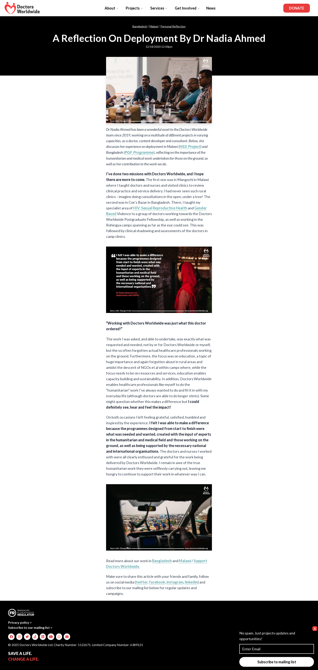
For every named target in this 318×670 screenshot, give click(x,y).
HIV (136, 208)
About (111, 8)
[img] (11, 636)
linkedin (191, 582)
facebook (157, 582)
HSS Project (189, 147)
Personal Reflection (173, 26)
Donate (296, 8)
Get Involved (187, 8)
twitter (142, 582)
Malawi (153, 26)
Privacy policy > (20, 622)
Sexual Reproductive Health (164, 208)
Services (159, 8)
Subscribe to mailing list (276, 662)
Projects (134, 8)
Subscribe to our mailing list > (30, 627)
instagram (175, 582)
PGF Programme (139, 152)
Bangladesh (139, 26)
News (211, 8)
